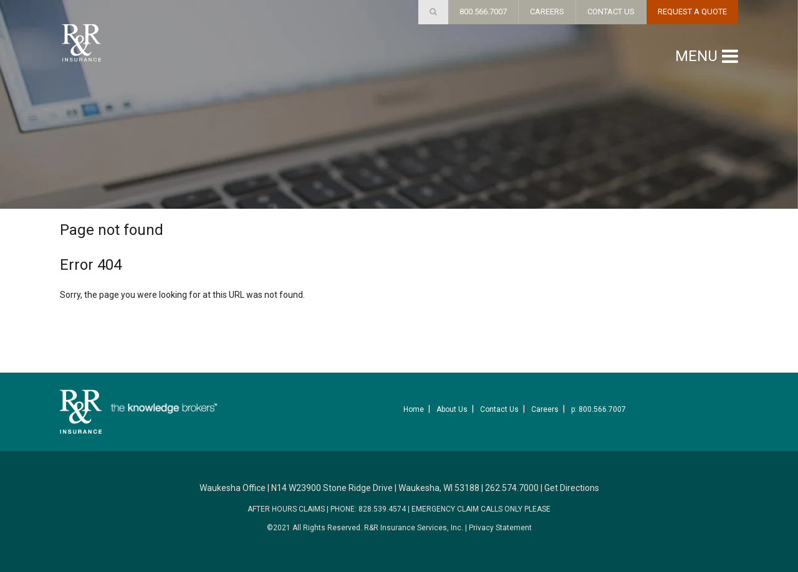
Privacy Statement (500, 527)
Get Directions (571, 488)
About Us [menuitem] (452, 409)
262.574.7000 (512, 488)
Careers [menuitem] (545, 409)
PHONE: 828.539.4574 (368, 509)
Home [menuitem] (413, 409)
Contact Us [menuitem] (499, 409)
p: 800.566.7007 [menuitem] (598, 409)
